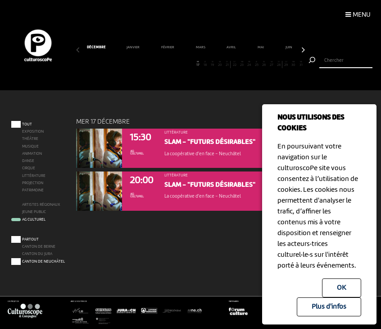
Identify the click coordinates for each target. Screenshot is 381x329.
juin (289, 47)
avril (232, 47)
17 (198, 64)
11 (153, 64)
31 (301, 64)
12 (161, 64)
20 (220, 64)
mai (261, 47)
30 (293, 64)
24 (249, 64)
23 (242, 64)
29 (286, 64)
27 (271, 64)
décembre (96, 47)
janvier (134, 47)
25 (256, 64)
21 (227, 64)
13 (168, 64)
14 (175, 64)
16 (190, 64)
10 (146, 64)
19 (212, 64)
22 (234, 64)
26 (264, 64)
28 (278, 64)
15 (183, 64)
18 (205, 64)
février (168, 47)
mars (201, 47)
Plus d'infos (329, 306)
